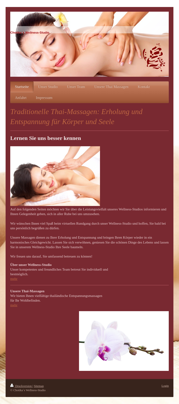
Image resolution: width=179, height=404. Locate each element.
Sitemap (39, 386)
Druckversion (21, 386)
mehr (13, 279)
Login (165, 385)
